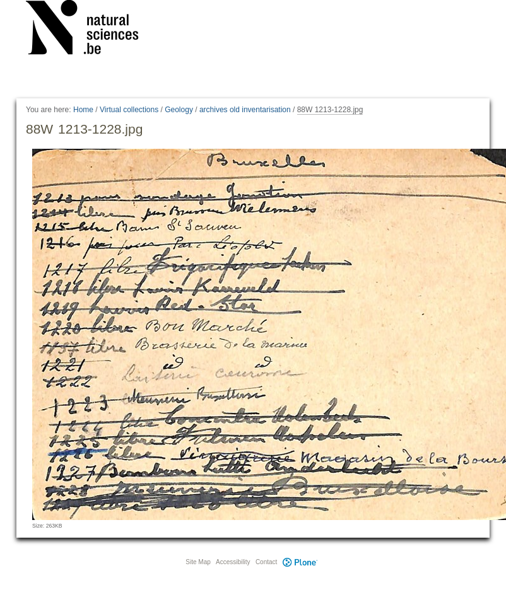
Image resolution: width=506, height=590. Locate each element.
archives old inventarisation (245, 109)
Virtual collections (129, 109)
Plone (299, 561)
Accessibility (233, 561)
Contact (266, 561)
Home (83, 109)
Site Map (197, 561)
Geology (179, 109)
